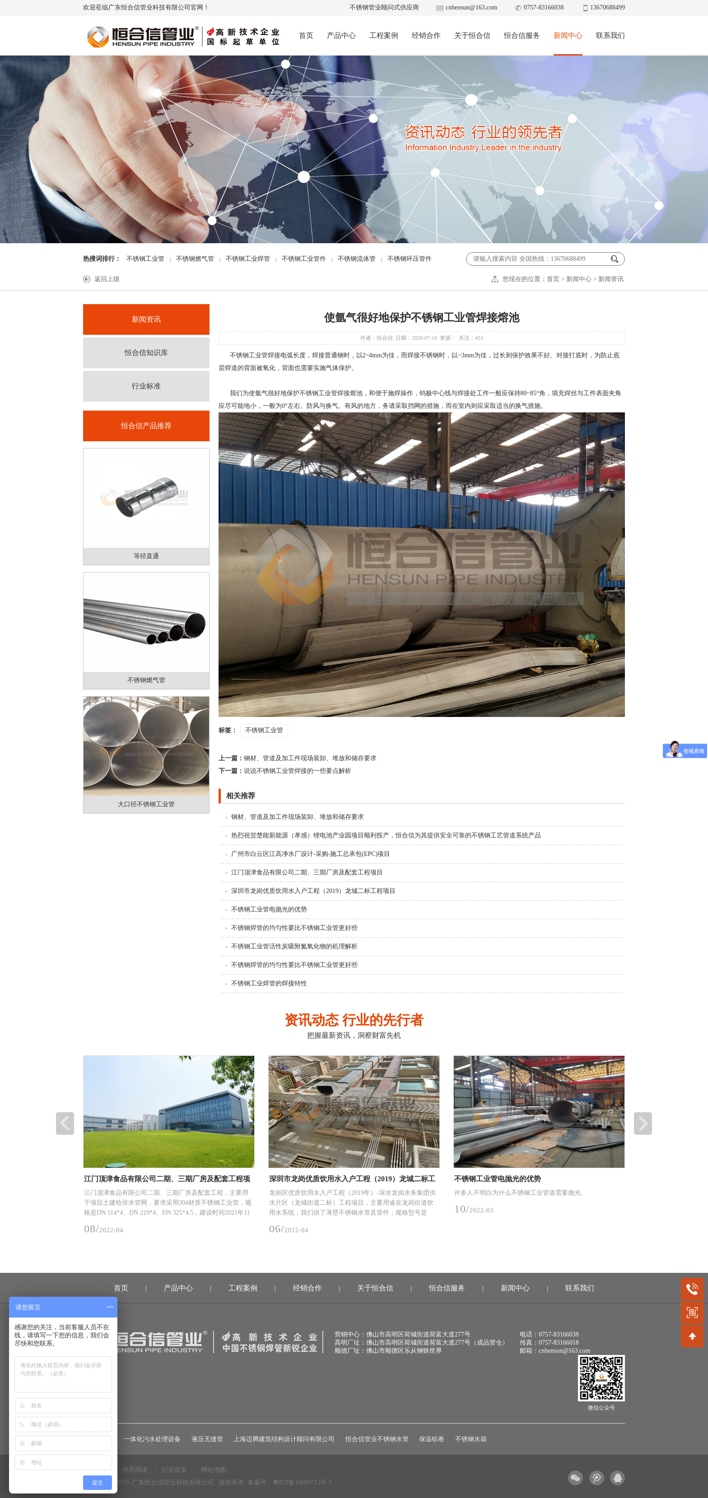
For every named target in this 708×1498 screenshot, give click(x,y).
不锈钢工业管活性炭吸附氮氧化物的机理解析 (294, 946)
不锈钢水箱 (471, 1439)
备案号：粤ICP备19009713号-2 (289, 1482)
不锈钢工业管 (145, 258)
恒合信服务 (522, 35)
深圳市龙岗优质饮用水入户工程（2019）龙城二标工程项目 (313, 891)
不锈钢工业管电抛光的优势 (269, 909)
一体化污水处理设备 (152, 1439)
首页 (306, 35)
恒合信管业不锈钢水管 (377, 1439)
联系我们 (610, 35)
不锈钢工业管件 (304, 258)
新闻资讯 (611, 279)
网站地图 (213, 1469)
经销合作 (426, 35)
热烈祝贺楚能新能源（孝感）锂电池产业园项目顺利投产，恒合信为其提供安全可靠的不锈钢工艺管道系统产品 (386, 835)
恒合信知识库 (146, 352)
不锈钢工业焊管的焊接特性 (269, 983)
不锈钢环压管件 (409, 258)
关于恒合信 (472, 35)
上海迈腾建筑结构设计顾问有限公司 (284, 1439)
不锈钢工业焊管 (248, 258)
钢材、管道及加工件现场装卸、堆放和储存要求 (298, 758)
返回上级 (107, 279)
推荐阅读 (135, 1469)
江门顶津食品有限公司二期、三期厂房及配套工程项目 (307, 872)
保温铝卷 (431, 1439)
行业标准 (146, 386)
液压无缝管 (207, 1439)
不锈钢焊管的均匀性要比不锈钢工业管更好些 (294, 928)
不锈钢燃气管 (195, 258)
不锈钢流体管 (357, 258)
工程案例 (383, 35)
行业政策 (174, 1469)
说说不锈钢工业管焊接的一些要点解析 (285, 770)
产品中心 (341, 35)
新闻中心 (568, 35)
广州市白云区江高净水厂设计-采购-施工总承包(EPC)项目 (310, 854)
